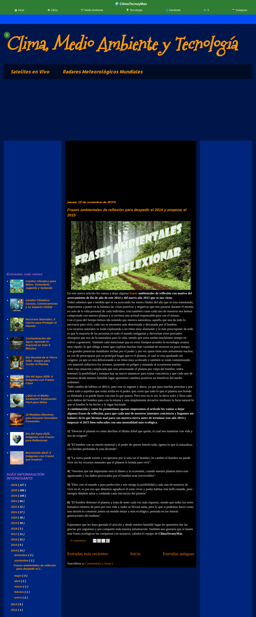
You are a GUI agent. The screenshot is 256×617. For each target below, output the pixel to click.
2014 (14, 550)
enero (18, 597)
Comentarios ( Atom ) (99, 563)
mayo (18, 575)
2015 (14, 544)
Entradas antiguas (178, 553)
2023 (14, 501)
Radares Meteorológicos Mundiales (103, 72)
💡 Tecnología (134, 10)
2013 (14, 604)
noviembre (21, 560)
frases (134, 293)
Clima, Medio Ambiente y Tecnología (121, 44)
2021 (14, 512)
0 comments (78, 540)
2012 (14, 609)
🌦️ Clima (52, 10)
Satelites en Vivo (29, 72)
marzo (18, 586)
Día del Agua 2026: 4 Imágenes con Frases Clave (40, 380)
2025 (14, 490)
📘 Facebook (173, 10)
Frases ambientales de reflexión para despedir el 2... (35, 567)
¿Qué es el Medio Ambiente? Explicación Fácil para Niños (41, 399)
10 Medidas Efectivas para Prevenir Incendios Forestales (41, 418)
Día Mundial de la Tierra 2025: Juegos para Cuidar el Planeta (41, 361)
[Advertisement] (116, 111)
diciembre (21, 555)
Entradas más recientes (87, 553)
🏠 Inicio (19, 10)
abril (17, 581)
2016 (14, 539)
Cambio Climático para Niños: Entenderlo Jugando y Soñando (41, 284)
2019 (14, 523)
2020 (14, 517)
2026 (14, 484)
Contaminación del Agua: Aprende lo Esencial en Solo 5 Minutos (38, 343)
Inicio (135, 553)
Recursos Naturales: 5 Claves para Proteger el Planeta (41, 323)
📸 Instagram (239, 10)
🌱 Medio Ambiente (91, 10)
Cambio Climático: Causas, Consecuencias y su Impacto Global (42, 303)
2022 (14, 506)
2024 (14, 495)
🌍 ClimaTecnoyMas (131, 4)
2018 (14, 528)
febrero (19, 591)
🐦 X (206, 10)
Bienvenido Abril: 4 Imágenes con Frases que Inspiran (40, 456)
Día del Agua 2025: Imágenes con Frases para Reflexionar (40, 437)
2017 (14, 534)
